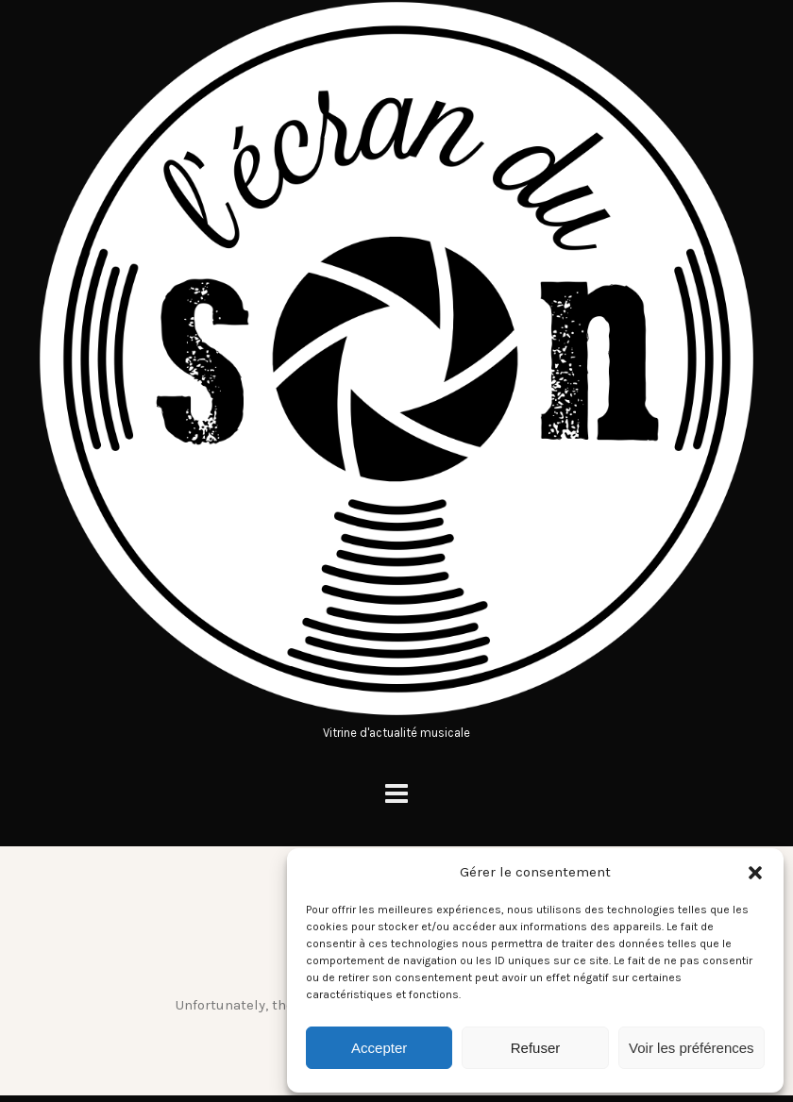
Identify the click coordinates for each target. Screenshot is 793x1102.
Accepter (379, 1048)
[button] (755, 872)
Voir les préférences (691, 1048)
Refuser (536, 1048)
